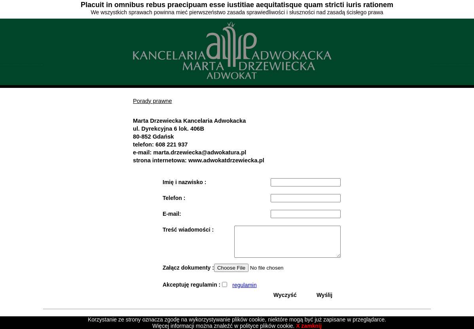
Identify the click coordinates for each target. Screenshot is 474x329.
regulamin (244, 291)
